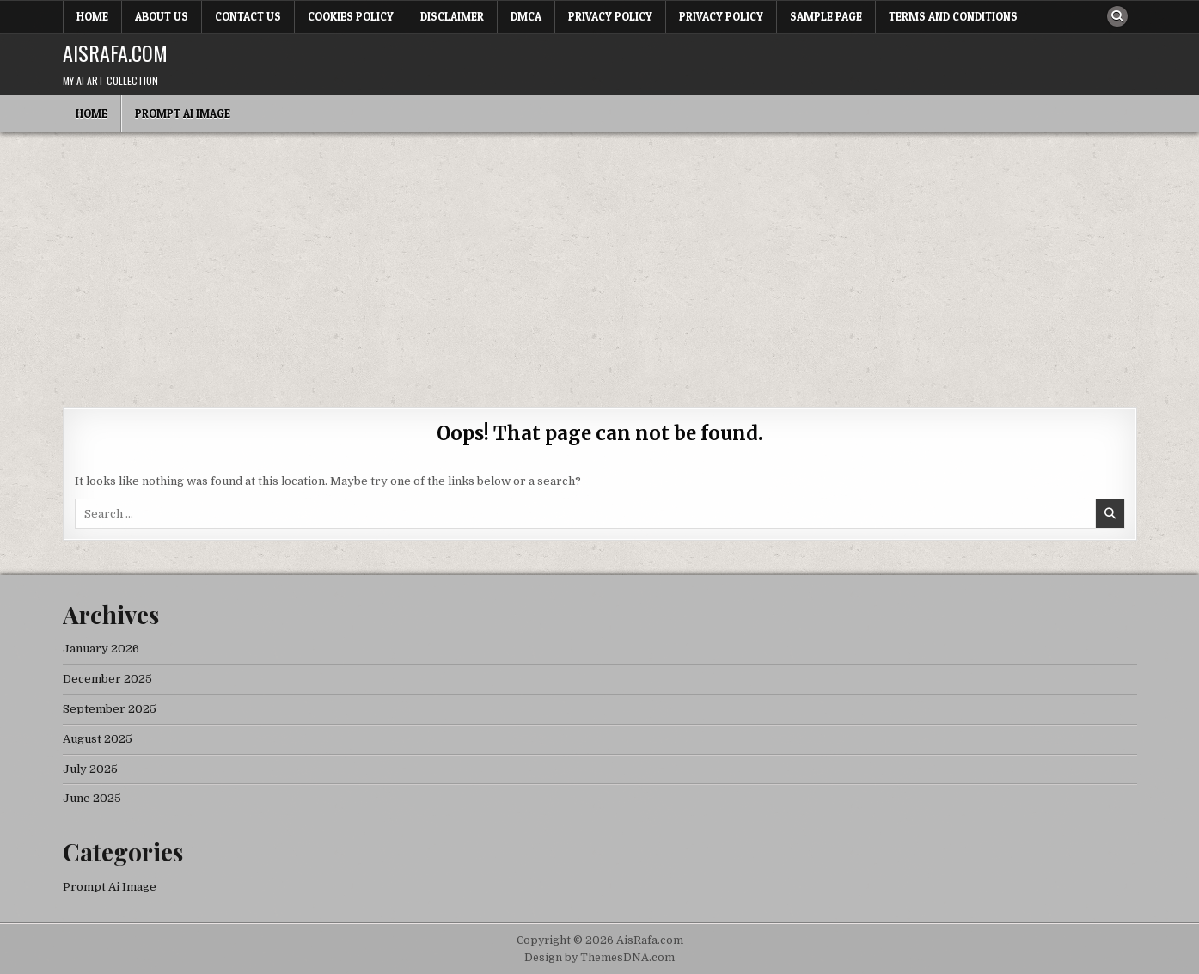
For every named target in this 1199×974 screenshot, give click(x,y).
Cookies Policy (351, 16)
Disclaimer (452, 16)
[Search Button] (1117, 16)
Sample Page (826, 16)
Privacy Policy (610, 16)
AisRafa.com (115, 52)
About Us (161, 16)
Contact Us (248, 16)
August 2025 (97, 738)
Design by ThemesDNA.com (599, 958)
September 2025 (109, 708)
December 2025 (107, 678)
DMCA (526, 16)
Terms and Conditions (953, 16)
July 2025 (90, 769)
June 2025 (92, 798)
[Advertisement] (600, 261)
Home (92, 16)
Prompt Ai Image (182, 113)
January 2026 (101, 648)
